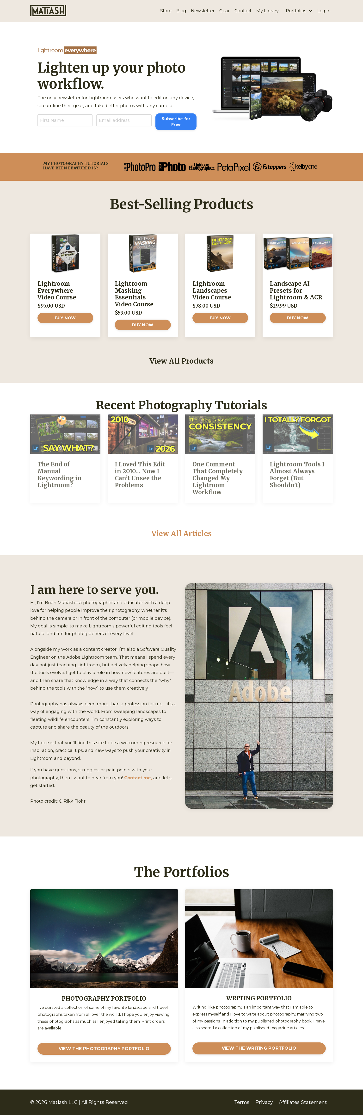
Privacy (264, 1102)
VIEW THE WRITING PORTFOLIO (259, 1048)
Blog (181, 10)
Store (166, 10)
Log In (324, 10)
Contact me (137, 777)
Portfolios (299, 10)
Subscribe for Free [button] (176, 121)
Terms (241, 1102)
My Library (267, 10)
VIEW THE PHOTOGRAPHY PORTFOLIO (104, 1048)
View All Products (181, 360)
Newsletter (203, 10)
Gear (224, 10)
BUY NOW (65, 318)
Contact (243, 10)
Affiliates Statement (303, 1102)
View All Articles (181, 533)
